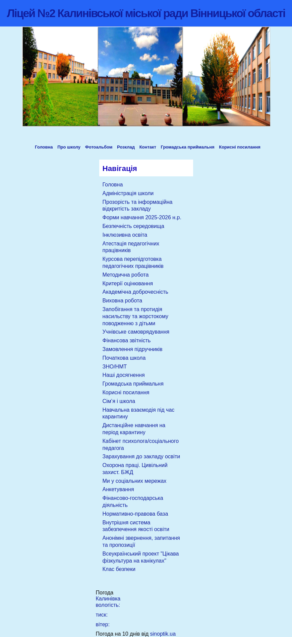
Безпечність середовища (133, 226)
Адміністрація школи (128, 193)
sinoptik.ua (163, 634)
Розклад (126, 147)
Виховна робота (122, 300)
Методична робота (126, 275)
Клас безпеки (119, 569)
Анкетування (118, 489)
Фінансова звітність (127, 340)
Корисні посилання (239, 147)
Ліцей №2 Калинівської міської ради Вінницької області (146, 13)
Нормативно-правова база (135, 514)
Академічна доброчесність (135, 292)
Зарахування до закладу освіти (141, 456)
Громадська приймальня (188, 147)
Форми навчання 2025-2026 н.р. (142, 217)
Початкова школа (124, 358)
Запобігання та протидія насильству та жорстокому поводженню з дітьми (136, 316)
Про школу (68, 147)
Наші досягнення (124, 375)
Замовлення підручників (133, 349)
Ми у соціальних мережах (135, 481)
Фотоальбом (99, 147)
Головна (44, 147)
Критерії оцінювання (128, 283)
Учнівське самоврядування (136, 332)
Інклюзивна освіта (125, 235)
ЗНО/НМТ (115, 366)
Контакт (147, 147)
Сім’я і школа (119, 401)
